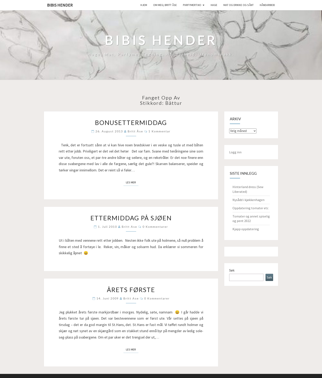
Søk (231, 270)
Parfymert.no (192, 5)
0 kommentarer (155, 226)
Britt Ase (129, 226)
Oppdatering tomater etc (250, 208)
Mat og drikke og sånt (238, 5)
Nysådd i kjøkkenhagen (248, 200)
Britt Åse (135, 131)
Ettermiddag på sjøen (131, 218)
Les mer (132, 182)
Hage (214, 5)
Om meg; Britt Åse (165, 5)
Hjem (143, 5)
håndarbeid (267, 5)
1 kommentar (159, 131)
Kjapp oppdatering (245, 229)
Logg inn (235, 152)
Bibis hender (60, 5)
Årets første (131, 289)
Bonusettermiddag (131, 122)
